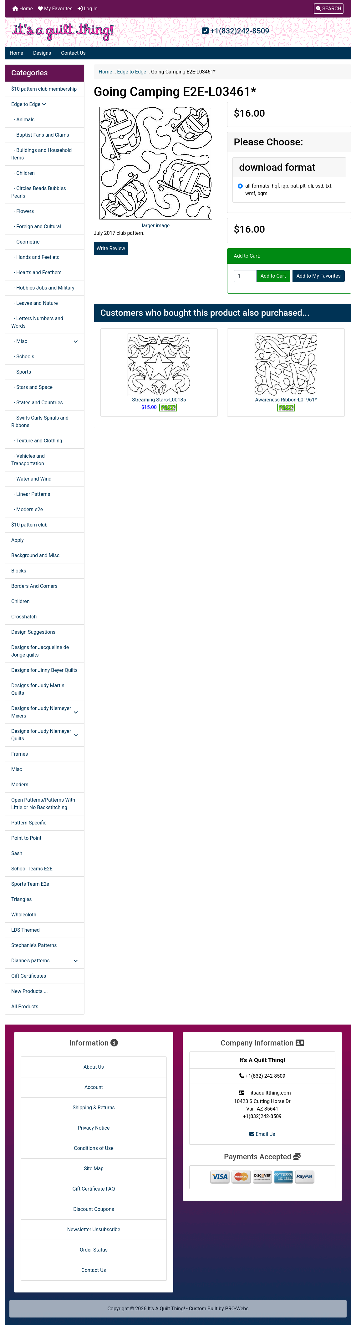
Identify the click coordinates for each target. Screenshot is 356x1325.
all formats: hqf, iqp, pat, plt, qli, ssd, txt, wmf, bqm (288, 189)
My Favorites (55, 9)
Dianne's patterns (44, 961)
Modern (19, 785)
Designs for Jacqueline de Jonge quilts (40, 651)
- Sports (21, 372)
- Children (23, 173)
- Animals (22, 120)
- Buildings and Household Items (41, 154)
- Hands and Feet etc (35, 257)
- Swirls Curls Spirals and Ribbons (40, 421)
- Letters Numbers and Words (37, 322)
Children (20, 601)
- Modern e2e (27, 509)
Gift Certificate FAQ (94, 1189)
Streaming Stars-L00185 (159, 400)
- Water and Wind (31, 479)
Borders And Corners (34, 586)
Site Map (94, 1168)
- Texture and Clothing (36, 441)
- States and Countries (37, 403)
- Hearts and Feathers (36, 272)
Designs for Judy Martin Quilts (37, 689)
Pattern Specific (28, 823)
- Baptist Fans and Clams (40, 135)
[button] (328, 9)
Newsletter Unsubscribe (93, 1229)
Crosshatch (24, 617)
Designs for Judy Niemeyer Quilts (44, 735)
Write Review (111, 248)
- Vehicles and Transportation (28, 459)
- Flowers (22, 211)
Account (93, 1087)
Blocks (18, 571)
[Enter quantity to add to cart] (245, 276)
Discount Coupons (93, 1209)
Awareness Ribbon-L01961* (286, 400)
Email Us (262, 1134)
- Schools (22, 357)
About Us (94, 1067)
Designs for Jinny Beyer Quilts (44, 670)
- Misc (44, 341)
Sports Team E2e (30, 884)
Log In (88, 9)
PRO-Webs (237, 1309)
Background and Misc (35, 555)
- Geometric (25, 242)
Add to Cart (273, 276)
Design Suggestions (33, 632)
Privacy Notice (93, 1128)
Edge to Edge (131, 72)
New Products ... (29, 991)
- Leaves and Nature (34, 303)
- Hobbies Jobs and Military (42, 288)
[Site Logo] (63, 32)
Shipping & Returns (94, 1108)
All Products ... (27, 1007)
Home (23, 9)
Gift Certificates (28, 976)
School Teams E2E (32, 869)
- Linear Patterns (30, 494)
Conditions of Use (93, 1148)
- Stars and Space (32, 387)
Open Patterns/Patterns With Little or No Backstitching (43, 803)
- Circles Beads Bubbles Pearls (38, 192)
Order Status (94, 1250)
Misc (16, 769)
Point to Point (26, 838)
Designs (42, 53)
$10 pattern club (29, 525)
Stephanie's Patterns (34, 945)
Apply (17, 540)
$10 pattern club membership (44, 89)
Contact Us (73, 53)
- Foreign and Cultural (36, 226)
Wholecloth (23, 915)
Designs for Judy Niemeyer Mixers (44, 712)
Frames (19, 754)
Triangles (21, 899)
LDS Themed (25, 930)
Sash (16, 853)
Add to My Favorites (319, 276)
